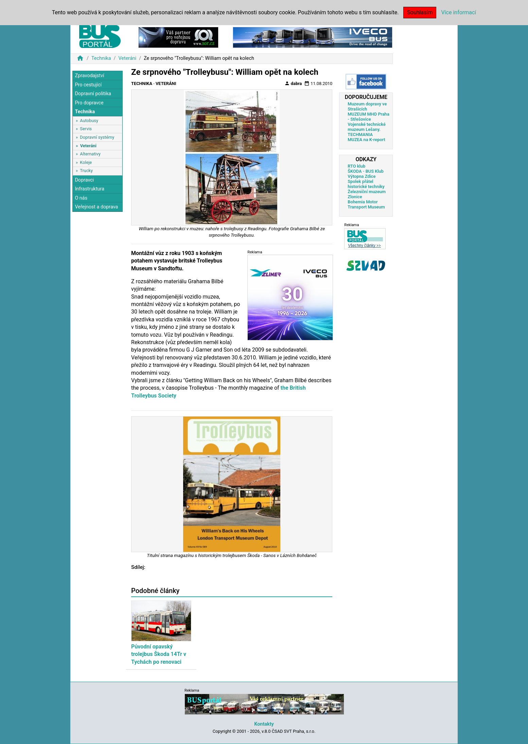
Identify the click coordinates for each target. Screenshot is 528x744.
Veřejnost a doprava (96, 207)
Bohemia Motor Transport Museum (366, 204)
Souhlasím (420, 12)
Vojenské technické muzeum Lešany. (367, 127)
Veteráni (127, 58)
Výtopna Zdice (361, 176)
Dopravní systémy (97, 137)
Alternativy (90, 153)
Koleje (86, 162)
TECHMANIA (360, 134)
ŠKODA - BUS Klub (366, 171)
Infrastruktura (89, 189)
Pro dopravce (89, 103)
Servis (86, 128)
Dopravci (84, 180)
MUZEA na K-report (366, 139)
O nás (81, 198)
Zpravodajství (89, 76)
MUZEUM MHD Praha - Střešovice (368, 117)
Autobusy (89, 120)
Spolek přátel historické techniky (366, 184)
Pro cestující (88, 85)
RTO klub (356, 166)
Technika (101, 58)
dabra (293, 83)
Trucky (86, 170)
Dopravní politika (93, 94)
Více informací (458, 12)
